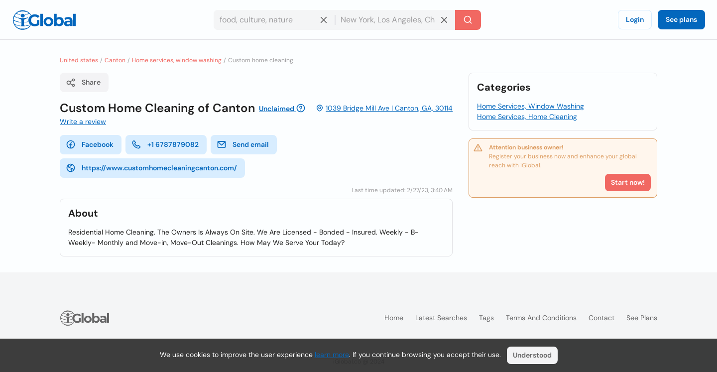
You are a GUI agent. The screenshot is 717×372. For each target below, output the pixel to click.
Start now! (628, 182)
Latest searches (441, 317)
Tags (486, 317)
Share (83, 83)
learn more (332, 354)
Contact (601, 317)
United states (79, 60)
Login (635, 19)
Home (393, 317)
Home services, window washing (177, 60)
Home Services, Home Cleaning (527, 116)
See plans (681, 19)
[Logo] (44, 20)
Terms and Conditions (541, 317)
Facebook (90, 144)
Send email (243, 144)
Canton (115, 60)
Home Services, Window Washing (530, 106)
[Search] (468, 20)
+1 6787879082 (165, 144)
